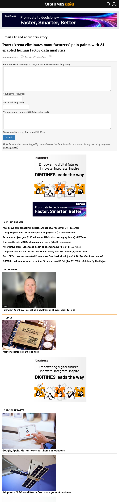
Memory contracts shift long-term (21, 352)
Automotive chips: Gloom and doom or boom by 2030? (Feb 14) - (42, 247)
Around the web (13, 222)
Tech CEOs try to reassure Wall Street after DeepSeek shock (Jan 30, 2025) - (53, 256)
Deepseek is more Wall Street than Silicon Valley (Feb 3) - (45, 251)
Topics (8, 317)
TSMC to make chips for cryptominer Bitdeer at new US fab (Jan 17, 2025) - (54, 261)
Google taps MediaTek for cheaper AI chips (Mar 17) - (39, 232)
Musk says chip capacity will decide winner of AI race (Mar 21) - (41, 228)
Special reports (14, 410)
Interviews (10, 269)
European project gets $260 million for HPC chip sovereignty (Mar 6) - (44, 237)
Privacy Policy (10, 147)
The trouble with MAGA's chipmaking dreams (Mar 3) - (37, 242)
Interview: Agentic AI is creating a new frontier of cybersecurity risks (39, 310)
